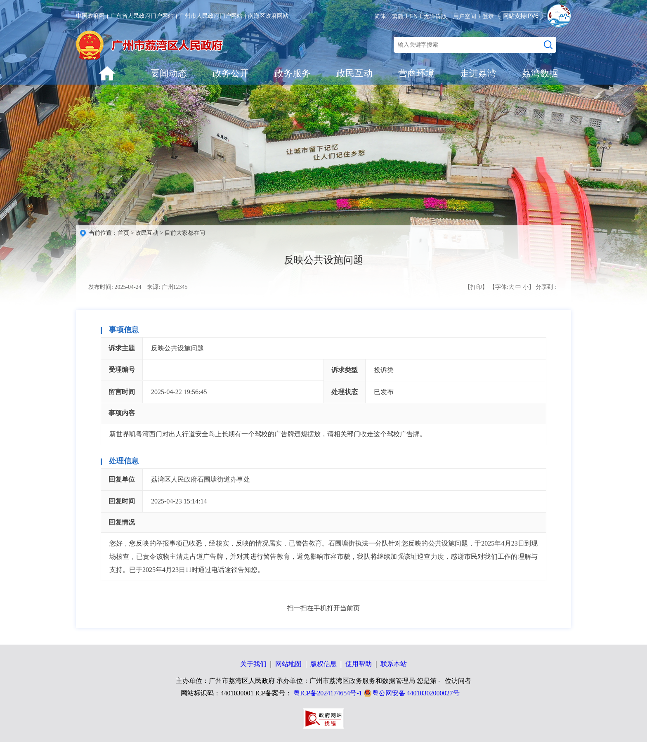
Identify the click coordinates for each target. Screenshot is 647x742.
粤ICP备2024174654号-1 (327, 693)
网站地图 (288, 663)
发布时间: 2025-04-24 (115, 287)
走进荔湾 (478, 73)
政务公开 (231, 73)
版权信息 (323, 663)
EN (414, 16)
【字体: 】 (511, 287)
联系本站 (393, 663)
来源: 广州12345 (167, 287)
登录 (488, 16)
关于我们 (253, 663)
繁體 (398, 16)
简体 (380, 16)
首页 (123, 233)
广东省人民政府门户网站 (142, 16)
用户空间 (464, 16)
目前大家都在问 (185, 233)
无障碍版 (435, 16)
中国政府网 (90, 16)
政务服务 (292, 73)
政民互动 (354, 73)
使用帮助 (358, 663)
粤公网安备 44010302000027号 (416, 693)
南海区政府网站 (268, 16)
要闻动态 (169, 73)
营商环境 (416, 73)
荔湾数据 (540, 73)
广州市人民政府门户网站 (211, 16)
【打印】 (476, 287)
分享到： (547, 287)
